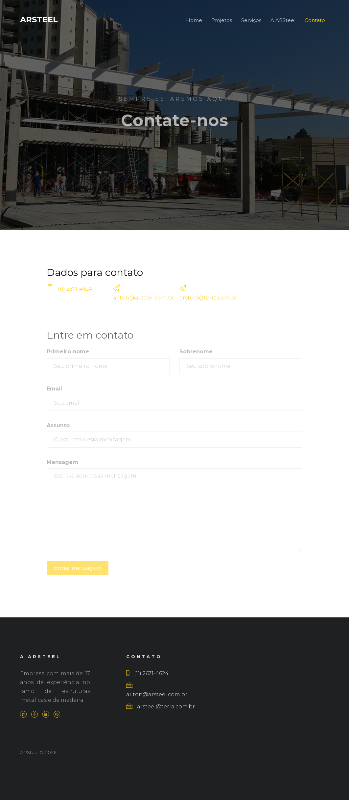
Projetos (221, 20)
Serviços (251, 20)
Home (194, 20)
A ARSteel (282, 20)
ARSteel (39, 19)
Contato (315, 20)
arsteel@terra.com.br (208, 302)
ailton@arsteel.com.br (143, 302)
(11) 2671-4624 (75, 293)
